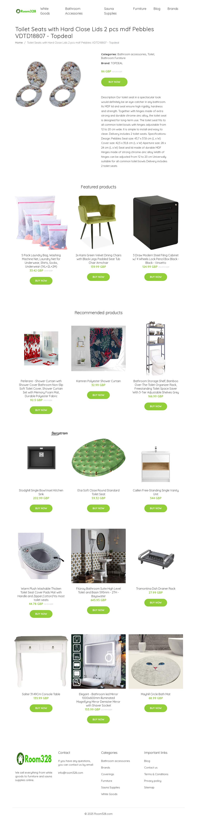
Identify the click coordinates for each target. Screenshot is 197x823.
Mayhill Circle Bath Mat (155, 697)
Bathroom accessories (131, 57)
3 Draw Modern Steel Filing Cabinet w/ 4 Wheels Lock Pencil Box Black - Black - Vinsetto (156, 262)
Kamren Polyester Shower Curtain (98, 384)
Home (19, 45)
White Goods (45, 12)
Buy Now (114, 85)
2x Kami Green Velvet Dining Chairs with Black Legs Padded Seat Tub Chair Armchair (98, 262)
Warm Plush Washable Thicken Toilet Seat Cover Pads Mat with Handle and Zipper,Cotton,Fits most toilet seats (41, 597)
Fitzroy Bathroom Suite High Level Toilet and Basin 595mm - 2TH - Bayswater (98, 595)
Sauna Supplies (110, 12)
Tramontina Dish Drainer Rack (155, 591)
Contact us (151, 770)
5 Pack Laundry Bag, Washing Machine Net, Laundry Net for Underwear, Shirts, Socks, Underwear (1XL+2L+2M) (41, 264)
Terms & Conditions (156, 777)
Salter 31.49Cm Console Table (41, 697)
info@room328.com (70, 775)
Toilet (151, 57)
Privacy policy (152, 784)
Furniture (139, 10)
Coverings (107, 777)
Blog (156, 10)
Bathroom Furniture (113, 61)
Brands (172, 10)
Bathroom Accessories (74, 12)
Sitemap (149, 790)
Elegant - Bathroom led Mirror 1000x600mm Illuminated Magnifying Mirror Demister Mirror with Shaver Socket (98, 702)
